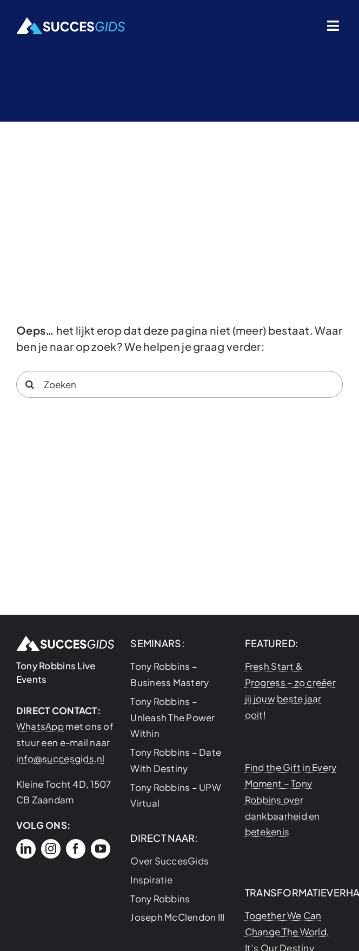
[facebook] (75, 849)
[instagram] (51, 849)
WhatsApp (40, 726)
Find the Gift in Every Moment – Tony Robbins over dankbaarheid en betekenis (291, 799)
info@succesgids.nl (60, 758)
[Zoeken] (179, 384)
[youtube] (100, 849)
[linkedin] (26, 849)
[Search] (29, 384)
